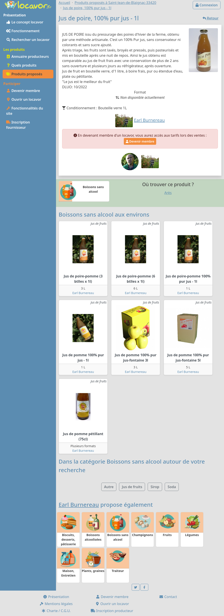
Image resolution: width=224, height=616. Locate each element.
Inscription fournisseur (18, 125)
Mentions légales (56, 603)
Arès (168, 192)
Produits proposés (24, 74)
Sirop (154, 486)
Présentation (56, 596)
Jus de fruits (132, 486)
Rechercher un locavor (28, 39)
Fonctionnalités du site (24, 111)
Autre (109, 486)
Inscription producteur (112, 610)
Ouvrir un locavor (23, 99)
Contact (168, 596)
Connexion (207, 5)
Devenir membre (23, 90)
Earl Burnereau (83, 293)
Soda (172, 486)
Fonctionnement (23, 30)
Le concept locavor (24, 22)
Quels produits (21, 65)
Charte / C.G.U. (56, 610)
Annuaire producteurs (27, 56)
